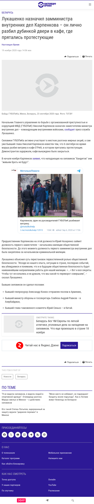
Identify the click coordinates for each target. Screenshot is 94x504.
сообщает (69, 129)
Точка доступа (9, 479)
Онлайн (52, 479)
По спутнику (7, 490)
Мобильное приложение (60, 452)
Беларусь (7, 12)
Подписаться (69, 345)
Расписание (54, 490)
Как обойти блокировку (13, 463)
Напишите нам (55, 458)
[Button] (71, 56)
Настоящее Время (10, 44)
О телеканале (8, 452)
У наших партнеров (11, 485)
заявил (36, 158)
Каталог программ (11, 458)
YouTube (52, 485)
